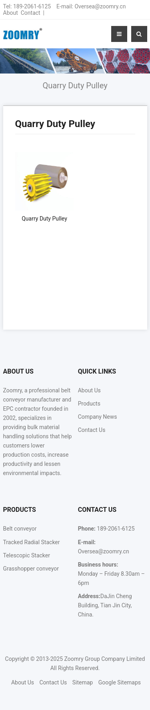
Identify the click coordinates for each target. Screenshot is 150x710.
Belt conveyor (20, 528)
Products (89, 403)
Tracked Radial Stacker (31, 542)
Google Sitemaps (119, 682)
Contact (30, 13)
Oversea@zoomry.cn (100, 6)
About (10, 13)
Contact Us (92, 430)
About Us (89, 390)
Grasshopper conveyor (31, 568)
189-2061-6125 (32, 6)
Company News (97, 417)
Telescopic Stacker (26, 555)
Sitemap (82, 682)
